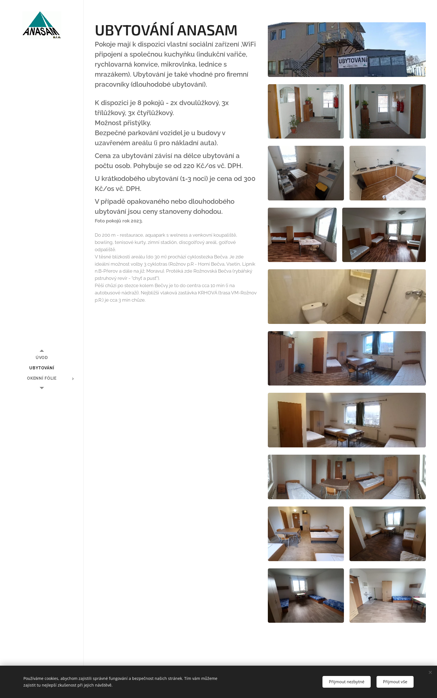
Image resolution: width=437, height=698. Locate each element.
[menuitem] (42, 358)
